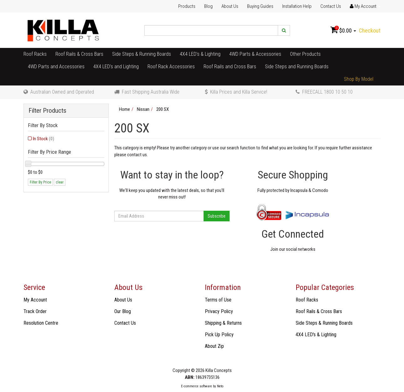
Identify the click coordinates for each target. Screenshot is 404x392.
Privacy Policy (219, 311)
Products (186, 6)
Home (124, 109)
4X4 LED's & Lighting (200, 54)
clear (60, 182)
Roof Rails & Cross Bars (79, 54)
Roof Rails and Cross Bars (230, 67)
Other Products (305, 54)
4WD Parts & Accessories (255, 54)
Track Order (35, 311)
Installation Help (297, 6)
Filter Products (47, 110)
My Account (35, 300)
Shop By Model (358, 79)
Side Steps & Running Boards (141, 54)
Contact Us (330, 6)
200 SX (162, 109)
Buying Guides (260, 6)
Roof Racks (35, 54)
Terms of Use (218, 300)
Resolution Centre (40, 323)
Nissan (143, 109)
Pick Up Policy (219, 335)
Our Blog (122, 311)
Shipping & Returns (223, 323)
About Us (229, 6)
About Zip (214, 346)
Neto (220, 386)
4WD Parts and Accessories (56, 67)
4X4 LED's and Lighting (116, 67)
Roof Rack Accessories (171, 67)
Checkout (370, 30)
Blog (208, 6)
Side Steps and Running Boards (297, 67)
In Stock (43, 139)
